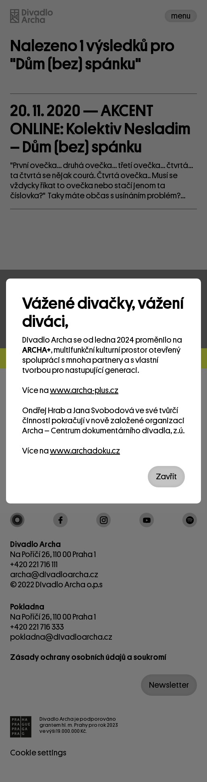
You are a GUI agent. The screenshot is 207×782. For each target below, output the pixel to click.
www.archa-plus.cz (84, 390)
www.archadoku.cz (85, 451)
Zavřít (166, 476)
